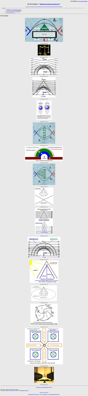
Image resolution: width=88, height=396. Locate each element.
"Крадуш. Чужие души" (10, 390)
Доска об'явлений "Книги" (54, 394)
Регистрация (32, 6)
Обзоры (52, 6)
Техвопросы (60, 6)
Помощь (56, 6)
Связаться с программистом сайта (44, 387)
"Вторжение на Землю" (24, 390)
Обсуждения (44, 6)
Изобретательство (12, 12)
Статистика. (18, 11)
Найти (36, 6)
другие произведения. (82, 1)
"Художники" (44, 394)
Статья (7, 12)
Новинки (48, 6)
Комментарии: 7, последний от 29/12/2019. (13, 9)
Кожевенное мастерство (33, 394)
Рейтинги (39, 6)
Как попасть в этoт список (44, 392)
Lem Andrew (12, 10)
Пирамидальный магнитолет (50, 4)
